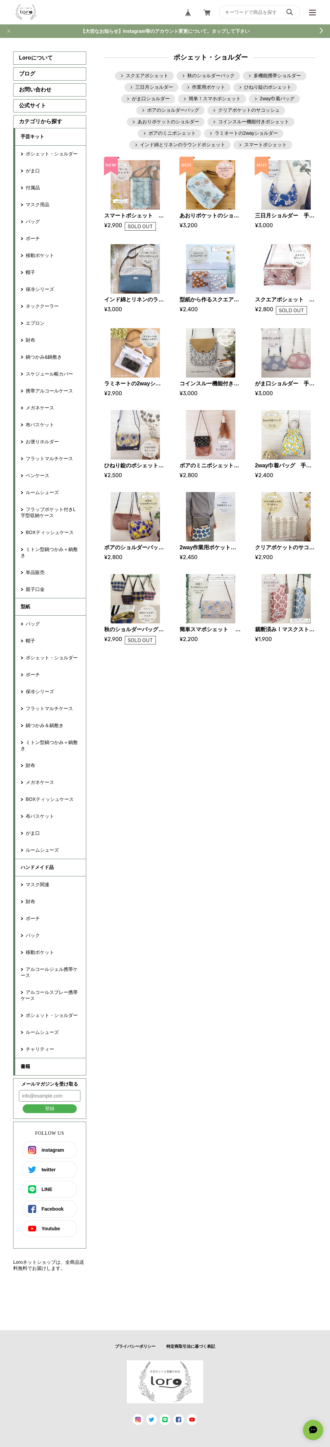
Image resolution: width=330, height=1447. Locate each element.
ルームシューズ (42, 492)
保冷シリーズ (40, 289)
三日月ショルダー (154, 87)
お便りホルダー (42, 441)
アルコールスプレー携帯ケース (49, 995)
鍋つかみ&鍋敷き (44, 357)
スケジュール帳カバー (49, 374)
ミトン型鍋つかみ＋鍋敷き (49, 552)
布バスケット (40, 424)
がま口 (33, 170)
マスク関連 (37, 884)
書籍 (25, 1066)
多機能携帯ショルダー (277, 75)
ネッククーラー (42, 306)
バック (33, 935)
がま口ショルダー (151, 98)
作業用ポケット (208, 87)
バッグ (33, 221)
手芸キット (32, 136)
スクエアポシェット (147, 75)
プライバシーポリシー (135, 1346)
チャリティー (40, 1049)
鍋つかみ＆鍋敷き (45, 725)
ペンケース (37, 475)
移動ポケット (40, 255)
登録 (49, 1108)
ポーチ (33, 238)
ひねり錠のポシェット (267, 87)
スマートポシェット (265, 144)
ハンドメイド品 (37, 867)
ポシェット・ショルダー (52, 153)
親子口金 (35, 589)
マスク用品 (37, 204)
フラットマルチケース (49, 458)
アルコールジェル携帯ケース (49, 972)
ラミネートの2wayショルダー (246, 133)
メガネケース (40, 407)
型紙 (25, 606)
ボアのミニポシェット (172, 133)
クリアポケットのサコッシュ (249, 110)
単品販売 (35, 572)
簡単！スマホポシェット (215, 98)
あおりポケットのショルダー (168, 121)
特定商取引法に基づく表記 (190, 1346)
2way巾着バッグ (277, 98)
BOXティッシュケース (50, 532)
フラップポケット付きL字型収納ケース (48, 512)
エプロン (35, 323)
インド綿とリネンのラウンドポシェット (182, 144)
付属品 (33, 187)
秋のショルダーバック (211, 75)
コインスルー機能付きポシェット (253, 121)
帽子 (30, 272)
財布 (30, 340)
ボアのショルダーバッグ (173, 110)
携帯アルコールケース (49, 390)
